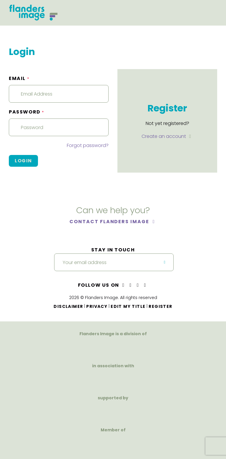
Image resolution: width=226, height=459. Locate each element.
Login (23, 160)
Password (26, 112)
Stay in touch (113, 249)
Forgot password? (88, 145)
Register (160, 306)
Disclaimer (68, 306)
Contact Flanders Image (109, 221)
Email (19, 78)
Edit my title (128, 306)
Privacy (96, 306)
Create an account (164, 136)
